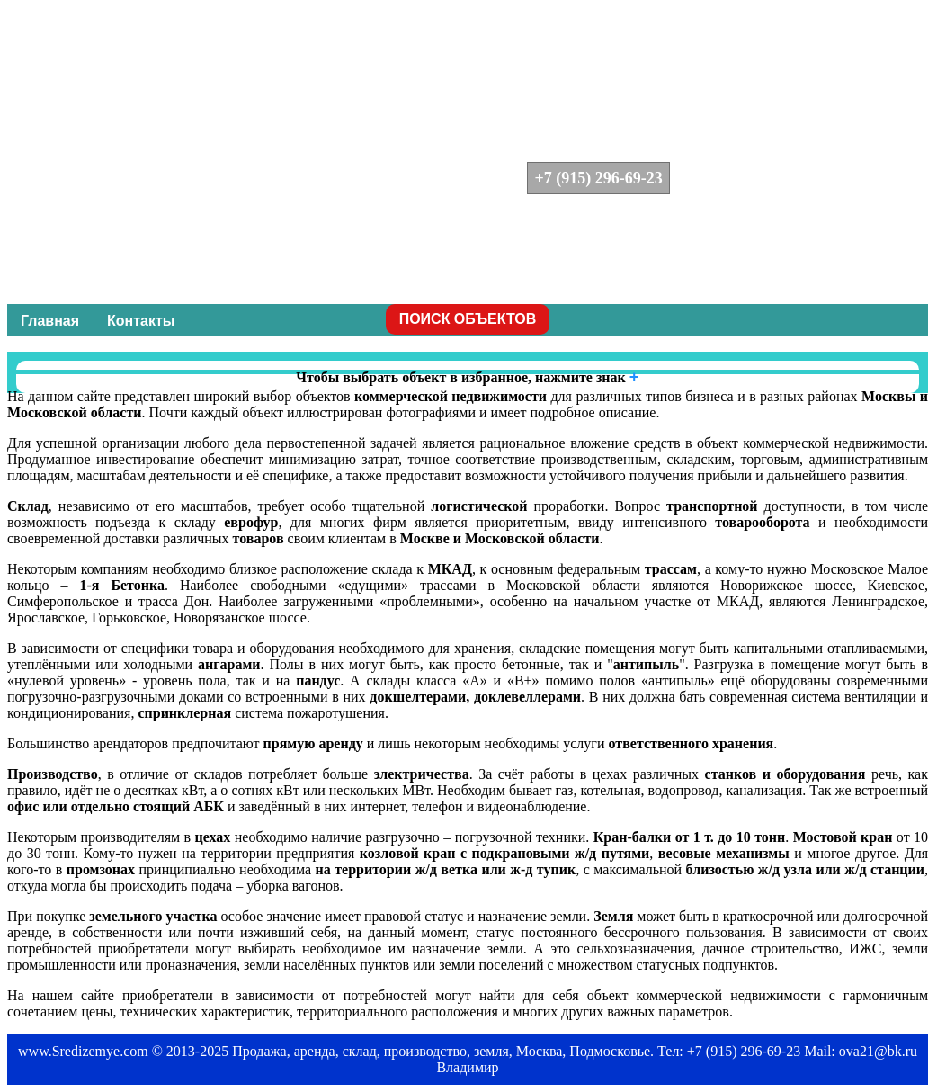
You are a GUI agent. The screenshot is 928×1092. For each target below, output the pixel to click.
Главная (50, 320)
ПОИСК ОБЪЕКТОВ (468, 319)
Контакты (140, 320)
